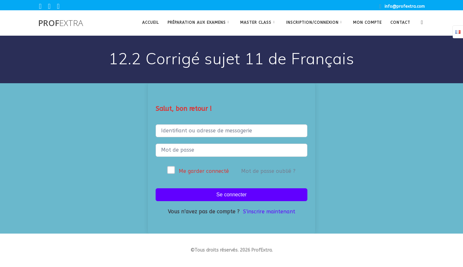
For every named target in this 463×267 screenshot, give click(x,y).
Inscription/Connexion (312, 22)
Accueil (150, 22)
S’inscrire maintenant (269, 212)
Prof (60, 23)
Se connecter (231, 194)
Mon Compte (367, 22)
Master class (255, 22)
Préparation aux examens (197, 22)
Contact (400, 22)
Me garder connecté (204, 171)
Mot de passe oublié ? (268, 171)
